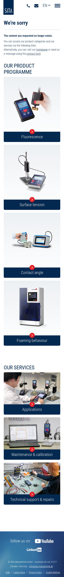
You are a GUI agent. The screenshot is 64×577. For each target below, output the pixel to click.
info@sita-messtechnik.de (41, 566)
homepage (42, 49)
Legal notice (19, 572)
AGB (8, 572)
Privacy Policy (35, 572)
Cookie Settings (53, 572)
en (45, 5)
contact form (34, 53)
